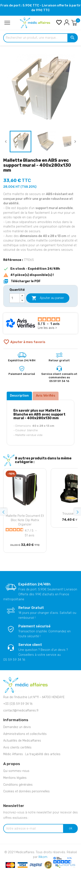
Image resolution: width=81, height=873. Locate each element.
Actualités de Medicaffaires (22, 740)
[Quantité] (15, 298)
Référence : (13, 260)
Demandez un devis (17, 727)
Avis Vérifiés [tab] (45, 395)
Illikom (42, 857)
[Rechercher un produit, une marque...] (40, 37)
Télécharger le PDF (22, 281)
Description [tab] (19, 395)
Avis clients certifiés (17, 747)
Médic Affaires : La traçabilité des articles (31, 754)
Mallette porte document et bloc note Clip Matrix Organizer (25, 520)
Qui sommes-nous (16, 771)
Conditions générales (18, 785)
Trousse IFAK (71, 514)
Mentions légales (15, 778)
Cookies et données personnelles (26, 791)
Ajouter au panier (48, 298)
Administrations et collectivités (25, 734)
